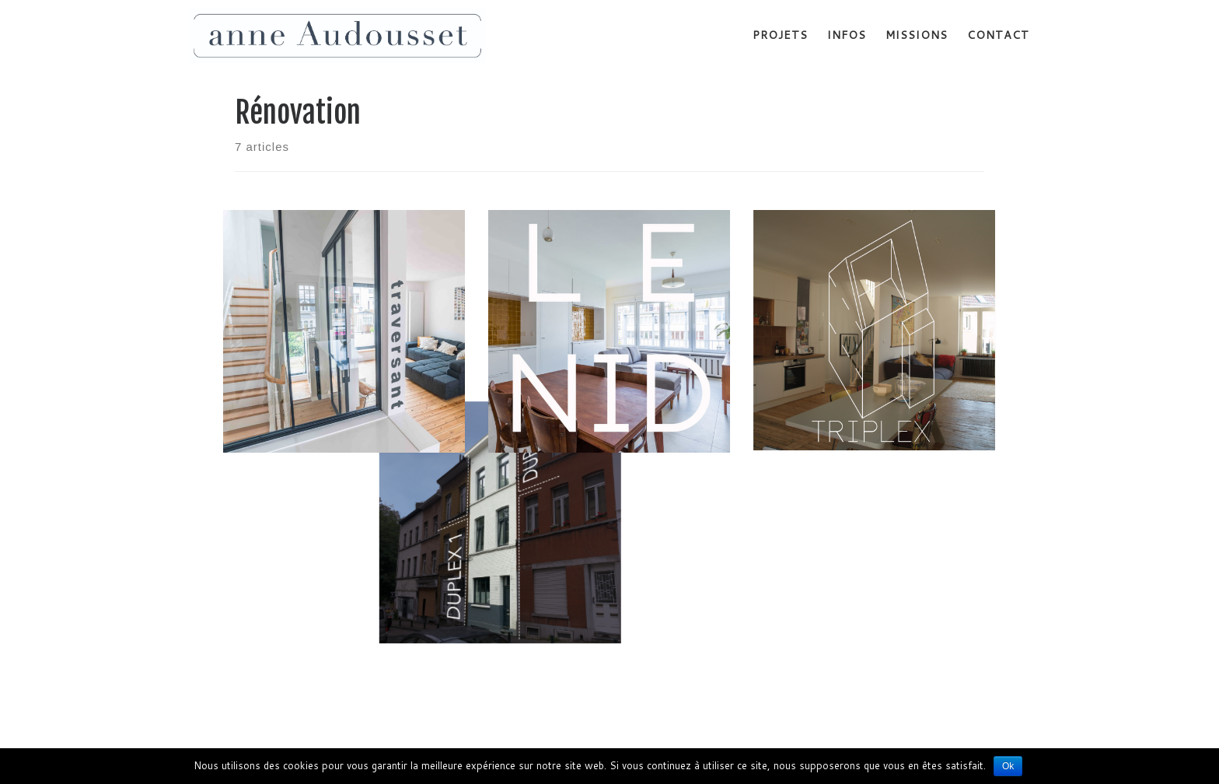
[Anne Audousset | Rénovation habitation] (338, 34)
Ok (1008, 766)
